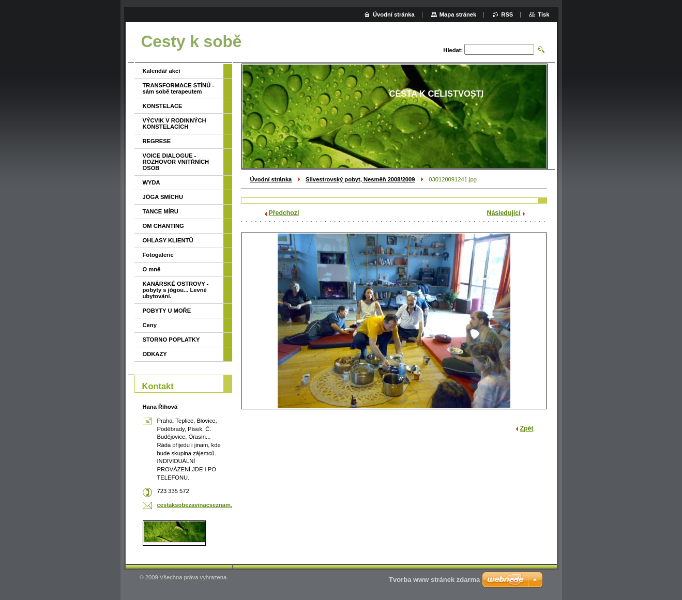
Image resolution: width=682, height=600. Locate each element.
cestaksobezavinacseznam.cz (197, 505)
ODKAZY (155, 354)
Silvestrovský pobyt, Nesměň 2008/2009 (360, 179)
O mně (152, 269)
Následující (504, 213)
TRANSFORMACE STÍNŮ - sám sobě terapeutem (179, 88)
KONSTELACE (163, 106)
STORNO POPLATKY (171, 339)
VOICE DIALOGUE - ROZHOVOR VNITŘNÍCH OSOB (176, 161)
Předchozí (284, 213)
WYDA (151, 182)
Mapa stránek (458, 14)
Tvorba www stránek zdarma (434, 579)
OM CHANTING (163, 226)
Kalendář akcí (161, 71)
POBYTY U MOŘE (167, 310)
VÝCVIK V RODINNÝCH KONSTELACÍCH (174, 123)
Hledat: (453, 50)
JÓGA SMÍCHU (163, 197)
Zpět (527, 428)
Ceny (150, 325)
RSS (507, 14)
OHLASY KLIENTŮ (168, 240)
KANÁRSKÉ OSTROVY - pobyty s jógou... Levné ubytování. (176, 290)
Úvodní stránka (271, 179)
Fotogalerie (158, 255)
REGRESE (157, 141)
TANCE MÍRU (160, 211)
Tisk (543, 14)
